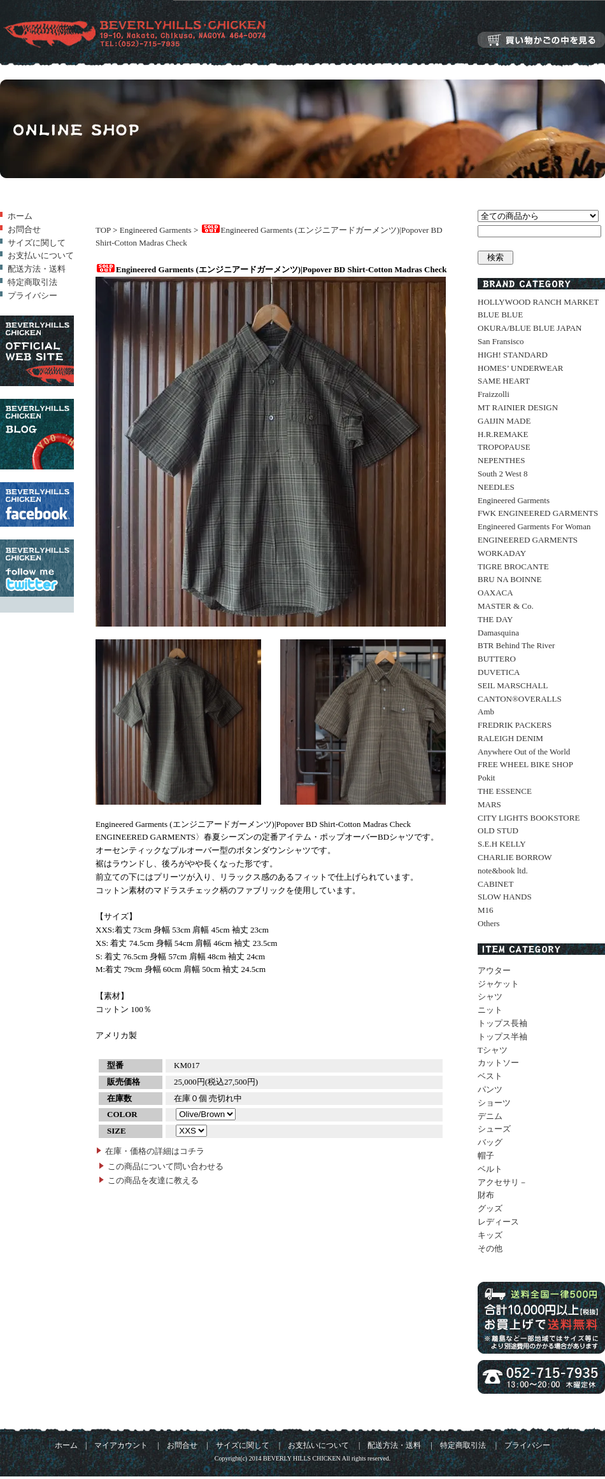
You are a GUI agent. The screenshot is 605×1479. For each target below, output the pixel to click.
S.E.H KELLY (502, 844)
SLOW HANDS (505, 896)
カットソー (498, 1062)
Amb (486, 711)
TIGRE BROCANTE (513, 566)
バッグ (490, 1142)
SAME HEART (504, 380)
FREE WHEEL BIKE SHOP (525, 764)
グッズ (490, 1208)
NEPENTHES (501, 460)
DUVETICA (499, 672)
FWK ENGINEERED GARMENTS (538, 513)
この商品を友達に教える (153, 1180)
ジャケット (498, 984)
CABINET (495, 884)
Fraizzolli (493, 394)
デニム (490, 1116)
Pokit (486, 777)
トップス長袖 (502, 1023)
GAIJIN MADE (504, 421)
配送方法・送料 (37, 269)
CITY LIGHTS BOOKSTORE (529, 818)
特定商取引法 (32, 282)
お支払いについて (41, 255)
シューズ (494, 1129)
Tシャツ (493, 1050)
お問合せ (24, 229)
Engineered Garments (156, 230)
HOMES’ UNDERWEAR (520, 368)
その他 (490, 1248)
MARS (489, 804)
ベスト (490, 1076)
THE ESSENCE (505, 791)
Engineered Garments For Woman (534, 526)
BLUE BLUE (500, 314)
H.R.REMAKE (503, 434)
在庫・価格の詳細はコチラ (154, 1151)
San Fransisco (501, 341)
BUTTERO (497, 658)
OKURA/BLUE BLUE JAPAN (529, 328)
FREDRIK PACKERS (515, 725)
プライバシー (32, 295)
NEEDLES (496, 487)
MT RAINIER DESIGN (518, 407)
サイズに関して (37, 242)
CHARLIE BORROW (515, 857)
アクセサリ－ (502, 1182)
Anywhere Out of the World (524, 751)
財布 (486, 1195)
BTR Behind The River (516, 645)
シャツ (490, 996)
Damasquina (498, 632)
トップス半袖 (502, 1036)
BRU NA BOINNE (509, 579)
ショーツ (494, 1103)
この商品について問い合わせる (166, 1166)
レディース (498, 1221)
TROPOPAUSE (504, 447)
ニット (490, 1010)
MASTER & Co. (506, 606)
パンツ (490, 1089)
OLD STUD (498, 830)
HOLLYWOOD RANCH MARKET (538, 302)
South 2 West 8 (503, 473)
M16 (486, 910)
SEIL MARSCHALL (513, 685)
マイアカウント (121, 1445)
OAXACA (495, 592)
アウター (494, 970)
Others (489, 923)
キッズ (490, 1235)
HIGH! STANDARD (513, 354)
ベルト (490, 1169)
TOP (103, 230)
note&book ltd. (503, 870)
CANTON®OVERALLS (520, 699)
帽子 (486, 1155)
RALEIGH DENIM (510, 738)
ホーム (20, 216)
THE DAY (495, 619)
